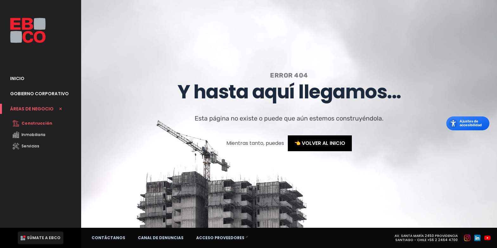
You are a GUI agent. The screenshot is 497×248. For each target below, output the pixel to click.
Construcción (33, 123)
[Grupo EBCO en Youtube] (487, 238)
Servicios (26, 146)
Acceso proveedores (225, 237)
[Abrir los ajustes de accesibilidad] (467, 123)
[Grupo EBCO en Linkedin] (477, 238)
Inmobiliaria (29, 135)
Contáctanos (108, 237)
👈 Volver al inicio (319, 143)
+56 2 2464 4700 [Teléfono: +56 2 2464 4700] (442, 240)
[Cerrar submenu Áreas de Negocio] (40, 109)
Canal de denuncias (161, 237)
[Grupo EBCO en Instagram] (467, 238)
